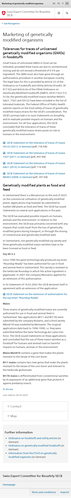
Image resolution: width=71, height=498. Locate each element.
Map (13, 416)
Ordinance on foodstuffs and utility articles (33, 438)
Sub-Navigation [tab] (12, 23)
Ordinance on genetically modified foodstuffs (35, 445)
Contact (15, 406)
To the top (8, 389)
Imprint (64, 492)
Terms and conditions (44, 492)
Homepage (9, 484)
